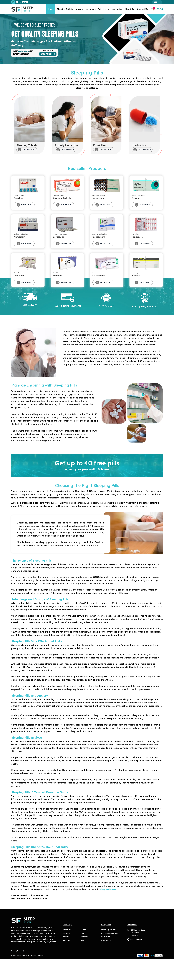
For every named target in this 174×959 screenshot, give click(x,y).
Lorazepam (59, 237)
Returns (66, 937)
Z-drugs (54, 84)
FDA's (113, 341)
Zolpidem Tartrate (62, 198)
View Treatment (26, 149)
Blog (83, 940)
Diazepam (137, 198)
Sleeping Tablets (65, 9)
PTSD (107, 718)
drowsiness (43, 648)
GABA (96, 577)
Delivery (66, 933)
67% (88, 414)
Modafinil (136, 275)
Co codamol (98, 275)
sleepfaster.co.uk (109, 889)
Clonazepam (98, 237)
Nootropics (116, 9)
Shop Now (24, 205)
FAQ (82, 933)
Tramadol (58, 275)
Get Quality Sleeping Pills (44, 34)
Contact (84, 937)
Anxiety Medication (85, 9)
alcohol (102, 631)
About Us (129, 9)
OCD (63, 718)
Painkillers (102, 9)
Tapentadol (19, 275)
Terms (83, 930)
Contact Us (142, 9)
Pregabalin (137, 237)
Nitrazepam (98, 198)
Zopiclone (19, 198)
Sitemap (66, 940)
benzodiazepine (27, 529)
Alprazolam (19, 237)
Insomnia (16, 391)
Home (51, 9)
